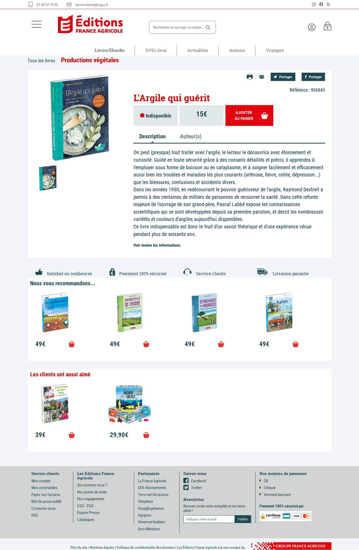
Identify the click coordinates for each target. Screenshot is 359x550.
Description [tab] (152, 136)
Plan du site (78, 547)
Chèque (267, 487)
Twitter (192, 487)
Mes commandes (44, 487)
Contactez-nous (43, 508)
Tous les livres (41, 61)
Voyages (275, 50)
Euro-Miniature (149, 529)
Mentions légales (102, 547)
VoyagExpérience (151, 508)
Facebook (194, 481)
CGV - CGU (85, 506)
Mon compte (40, 481)
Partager (283, 77)
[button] (208, 27)
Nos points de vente (92, 492)
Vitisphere (145, 501)
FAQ (34, 515)
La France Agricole (152, 481)
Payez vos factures (45, 494)
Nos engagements (90, 499)
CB (264, 481)
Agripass (144, 515)
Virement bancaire (275, 494)
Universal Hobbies (151, 522)
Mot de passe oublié (46, 501)
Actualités (197, 50)
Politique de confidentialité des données (145, 547)
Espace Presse (88, 512)
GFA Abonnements (152, 487)
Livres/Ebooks (110, 50)
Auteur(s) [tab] (191, 136)
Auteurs (237, 50)
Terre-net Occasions (153, 494)
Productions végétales (90, 60)
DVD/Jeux (156, 50)
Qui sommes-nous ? (92, 485)
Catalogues (85, 519)
